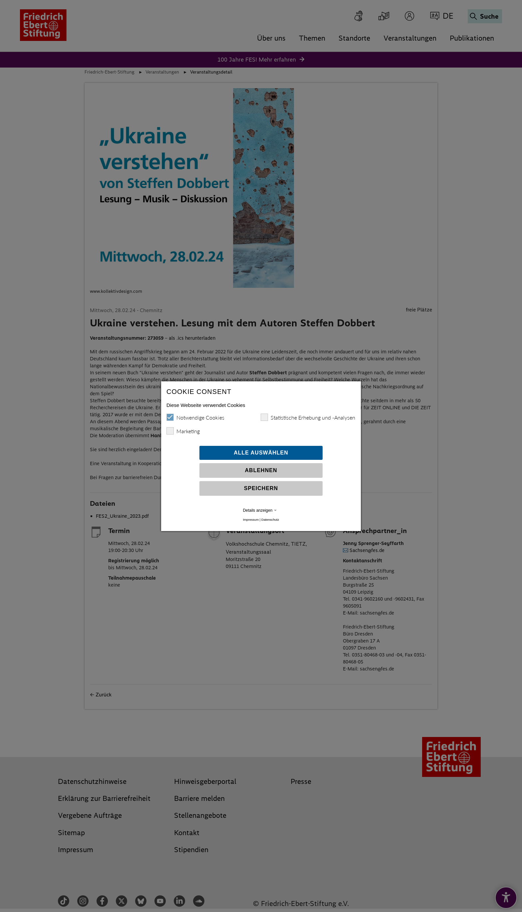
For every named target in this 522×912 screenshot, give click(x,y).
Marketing (183, 431)
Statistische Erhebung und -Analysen (308, 417)
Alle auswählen (261, 453)
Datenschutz (270, 519)
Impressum (251, 519)
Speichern (261, 488)
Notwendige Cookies (195, 417)
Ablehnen (261, 470)
